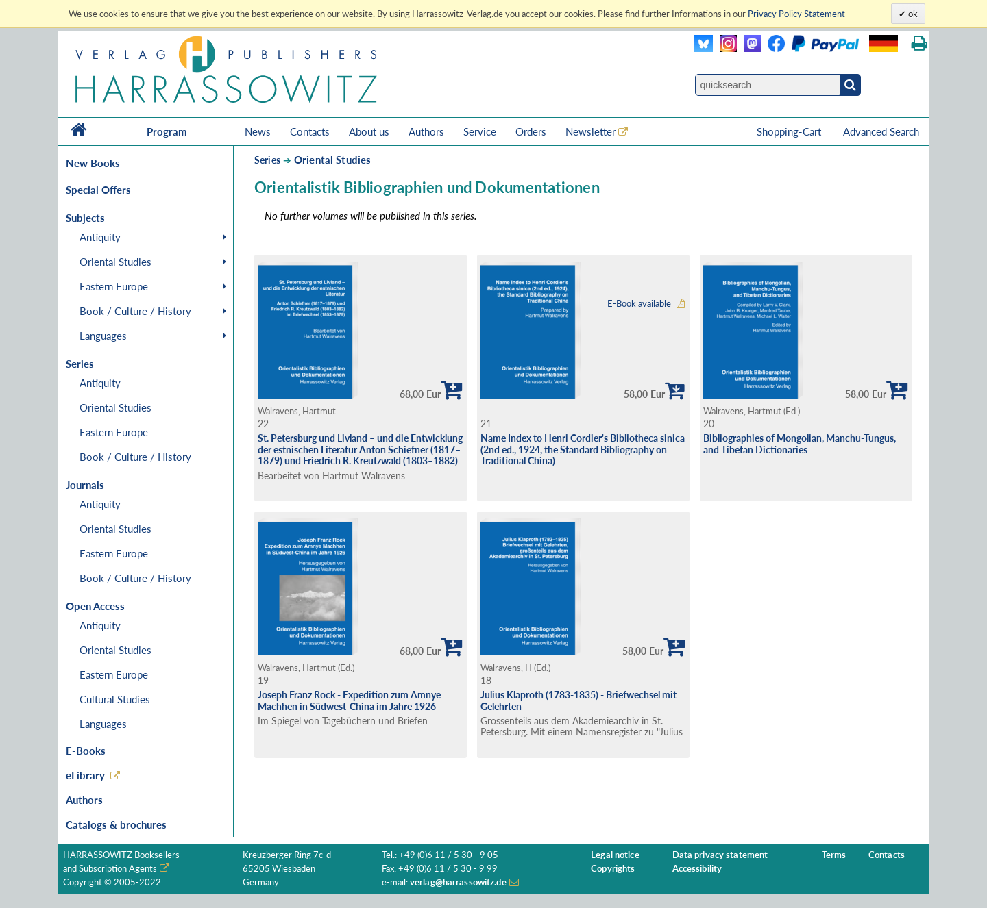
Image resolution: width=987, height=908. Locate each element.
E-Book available (639, 304)
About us (369, 131)
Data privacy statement (720, 855)
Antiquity (100, 237)
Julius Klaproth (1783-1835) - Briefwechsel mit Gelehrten (578, 700)
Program (167, 131)
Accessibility (697, 868)
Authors (426, 131)
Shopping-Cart (790, 131)
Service (479, 131)
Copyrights (613, 868)
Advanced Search (881, 131)
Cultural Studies (115, 699)
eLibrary (85, 775)
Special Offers (98, 190)
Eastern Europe (114, 286)
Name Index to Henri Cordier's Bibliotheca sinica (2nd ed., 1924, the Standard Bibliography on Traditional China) (582, 449)
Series (267, 160)
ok (912, 13)
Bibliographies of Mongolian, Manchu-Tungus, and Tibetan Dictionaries (799, 443)
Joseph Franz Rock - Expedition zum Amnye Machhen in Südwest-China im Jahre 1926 (349, 700)
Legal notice (615, 855)
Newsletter (590, 131)
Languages (103, 335)
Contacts (310, 131)
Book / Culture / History (135, 311)
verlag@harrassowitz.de (458, 882)
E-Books (86, 750)
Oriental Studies (115, 261)
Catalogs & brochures (116, 824)
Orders (530, 131)
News (258, 131)
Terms (834, 855)
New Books (93, 163)
